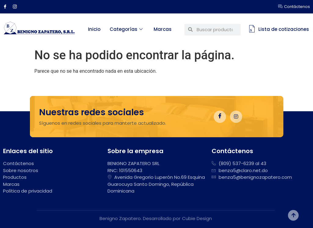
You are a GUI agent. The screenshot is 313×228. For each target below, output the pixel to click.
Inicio (94, 29)
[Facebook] (7, 6)
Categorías (126, 29)
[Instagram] (17, 6)
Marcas (163, 29)
